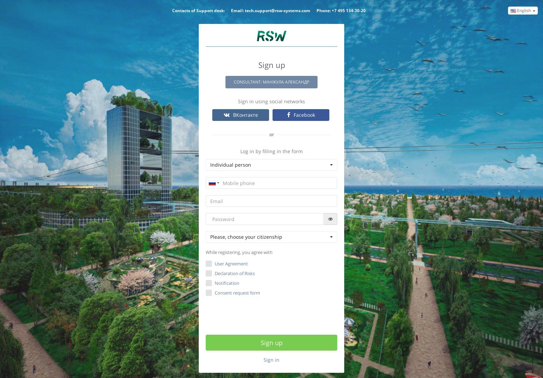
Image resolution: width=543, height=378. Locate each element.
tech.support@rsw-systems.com (277, 11)
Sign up (272, 343)
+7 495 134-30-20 (349, 11)
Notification (227, 283)
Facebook (301, 115)
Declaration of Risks (235, 273)
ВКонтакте (241, 115)
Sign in (271, 360)
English (522, 11)
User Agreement (231, 264)
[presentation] (272, 314)
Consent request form (233, 293)
